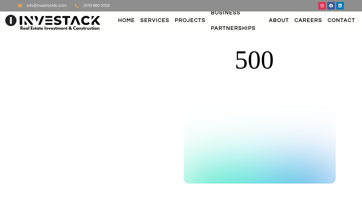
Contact (341, 20)
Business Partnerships (233, 20)
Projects (190, 20)
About (279, 20)
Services (154, 20)
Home (126, 20)
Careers (308, 20)
